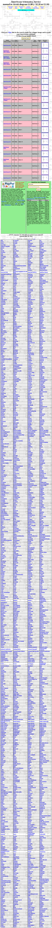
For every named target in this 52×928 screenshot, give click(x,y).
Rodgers (30, 762)
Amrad (15, 277)
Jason (29, 544)
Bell (14, 320)
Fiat (2, 464)
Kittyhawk (3, 565)
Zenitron (3, 926)
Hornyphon (16, 528)
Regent (29, 745)
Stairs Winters (16, 815)
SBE (29, 777)
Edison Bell (16, 422)
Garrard (30, 479)
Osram (29, 676)
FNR (41, 469)
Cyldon (41, 390)
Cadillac (3, 356)
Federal (29, 460)
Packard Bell (16, 679)
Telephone (42, 848)
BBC (14, 315)
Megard (41, 617)
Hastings (3, 518)
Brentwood (3, 339)
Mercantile (30, 620)
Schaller (30, 778)
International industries (6, 540)
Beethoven (30, 317)
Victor (29, 891)
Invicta (2, 541)
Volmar (2, 896)
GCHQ (15, 480)
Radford (3, 717)
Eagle (14, 417)
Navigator (3, 654)
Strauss (15, 827)
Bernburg (3, 326)
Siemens (30, 790)
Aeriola (2, 250)
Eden (2, 422)
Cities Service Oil (17, 370)
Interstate (42, 540)
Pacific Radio (31, 677)
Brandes (15, 336)
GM (29, 491)
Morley (29, 633)
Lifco (14, 586)
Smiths (29, 799)
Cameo (2, 357)
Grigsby (30, 504)
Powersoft (15, 709)
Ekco (2, 427)
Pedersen (3, 689)
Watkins (41, 902)
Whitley (15, 914)
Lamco (2, 577)
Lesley (29, 583)
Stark (41, 818)
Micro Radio (4, 624)
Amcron (30, 270)
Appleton (3, 283)
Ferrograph (42, 463)
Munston (42, 639)
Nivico (41, 657)
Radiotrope (3, 735)
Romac (29, 765)
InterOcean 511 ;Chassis (7, 99)
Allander (42, 264)
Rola (29, 763)
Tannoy (29, 839)
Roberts (19, 200)
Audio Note (16, 299)
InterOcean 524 (7, 135)
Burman (3, 351)
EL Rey (41, 427)
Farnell (2, 458)
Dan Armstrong (43, 391)
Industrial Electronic (32, 535)
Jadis (41, 543)
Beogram (30, 323)
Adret (14, 246)
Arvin (41, 292)
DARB (2, 394)
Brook (14, 342)
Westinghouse (31, 910)
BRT (29, 344)
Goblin (41, 491)
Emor (29, 442)
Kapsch (2, 558)
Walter (29, 899)
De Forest (15, 399)
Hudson (41, 529)
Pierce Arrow (31, 697)
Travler (15, 868)
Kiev (41, 562)
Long (2, 590)
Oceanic (2, 670)
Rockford (3, 762)
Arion (14, 289)
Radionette (42, 732)
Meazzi (29, 615)
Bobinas (2, 333)
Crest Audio (42, 387)
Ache (29, 241)
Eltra (29, 439)
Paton (29, 686)
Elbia (14, 428)
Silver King (42, 791)
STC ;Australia (4, 821)
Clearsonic (42, 372)
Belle (29, 320)
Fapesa (29, 457)
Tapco (41, 839)
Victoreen (42, 891)
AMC (14, 270)
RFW (2, 753)
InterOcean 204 (7, 69)
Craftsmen (42, 385)
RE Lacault (3, 742)
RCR (29, 741)
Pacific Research (43, 677)
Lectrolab (15, 581)
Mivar (41, 629)
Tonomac (15, 861)
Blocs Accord (4, 332)
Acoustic (15, 243)
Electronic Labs (31, 434)
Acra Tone (3, 244)
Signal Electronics (17, 791)
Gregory (3, 504)
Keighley (15, 559)
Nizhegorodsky (4, 658)
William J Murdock (44, 916)
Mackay (2, 595)
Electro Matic (4, 433)
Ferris (29, 463)
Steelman (15, 821)
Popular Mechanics (5, 706)
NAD (41, 644)
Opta (41, 673)
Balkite (2, 311)
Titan (41, 858)
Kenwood (3, 562)
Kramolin (15, 571)
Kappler (41, 556)
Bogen (14, 333)
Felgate (2, 461)
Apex (2, 281)
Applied (15, 283)
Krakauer (3, 571)
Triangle (41, 868)
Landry (15, 577)
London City (31, 589)
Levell (14, 584)
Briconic (42, 339)
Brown (41, 342)
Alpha (2, 267)
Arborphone (42, 283)
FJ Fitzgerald (16, 467)
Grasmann (30, 501)
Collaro (15, 376)
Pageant (15, 680)
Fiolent (41, 464)
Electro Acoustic (17, 431)
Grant (41, 500)
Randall (2, 736)
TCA (2, 842)
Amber (2, 270)
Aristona (42, 289)
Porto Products (4, 707)
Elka (41, 437)
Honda (29, 527)
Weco (2, 907)
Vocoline (3, 895)
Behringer (42, 317)
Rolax (2, 765)
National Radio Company (43, 649)
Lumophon (42, 592)
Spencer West (16, 811)
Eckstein (30, 421)
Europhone (3, 452)
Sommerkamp (43, 803)
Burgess (29, 350)
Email (22, 203)
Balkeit (41, 310)
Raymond (3, 739)
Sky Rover (30, 797)
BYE (2, 354)
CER (41, 364)
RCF (14, 741)
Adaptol (30, 244)
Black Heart (3, 330)
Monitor (3, 632)
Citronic (30, 370)
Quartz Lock (31, 716)
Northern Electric (5, 665)
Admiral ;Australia (5, 246)
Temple (29, 851)
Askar (29, 293)
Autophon (3, 304)
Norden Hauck (31, 661)
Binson (29, 329)
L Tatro (2, 576)
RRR (14, 766)
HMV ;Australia (31, 525)
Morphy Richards (44, 633)
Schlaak (2, 780)
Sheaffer (15, 789)
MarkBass (42, 606)
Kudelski (30, 573)
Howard (41, 528)
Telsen (14, 851)
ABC (2, 240)
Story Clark (30, 826)
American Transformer (6, 274)
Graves (41, 501)
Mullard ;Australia (5, 639)
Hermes (41, 521)
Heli (41, 519)
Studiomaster (31, 829)
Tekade (29, 845)
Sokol (2, 802)
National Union (4, 652)
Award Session (16, 307)
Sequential (30, 786)
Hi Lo (2, 524)
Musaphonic (31, 641)
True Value (15, 873)
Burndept (15, 351)
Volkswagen (42, 895)
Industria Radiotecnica (18, 535)
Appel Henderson (44, 281)
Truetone (30, 873)
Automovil (42, 302)
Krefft (29, 571)
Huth (29, 531)
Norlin (2, 663)
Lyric (14, 593)
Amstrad (30, 277)
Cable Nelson (31, 354)
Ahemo (41, 253)
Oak (29, 668)
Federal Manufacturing (6, 460)
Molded (15, 630)
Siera (41, 790)
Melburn (30, 618)
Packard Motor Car (32, 679)
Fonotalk (3, 470)
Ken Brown (3, 561)
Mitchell (15, 629)
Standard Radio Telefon (45, 815)
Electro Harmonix (44, 431)
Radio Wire (30, 728)
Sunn (41, 830)
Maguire (15, 600)
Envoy (14, 446)
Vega (41, 889)
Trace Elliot (30, 864)
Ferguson (30, 461)
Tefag (41, 843)
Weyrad (2, 913)
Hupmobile (15, 531)
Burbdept (15, 350)
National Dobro (17, 649)
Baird (2, 310)
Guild (14, 507)
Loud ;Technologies (5, 592)
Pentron (2, 691)
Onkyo (2, 673)
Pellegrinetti (31, 689)
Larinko (30, 579)
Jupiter (29, 553)
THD (14, 855)
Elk (28, 437)
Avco (2, 305)
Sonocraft (42, 805)
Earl (2, 418)
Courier (29, 385)
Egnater (41, 424)
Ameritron (42, 274)
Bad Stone (30, 308)
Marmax (15, 608)
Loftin (41, 587)
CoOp (14, 382)
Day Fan (42, 396)
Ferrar (14, 463)
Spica (2, 812)
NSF (41, 667)
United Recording (32, 880)
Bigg (2, 329)
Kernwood (15, 562)
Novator (15, 667)
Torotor (29, 862)
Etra (2, 451)
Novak (2, 667)
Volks (29, 895)
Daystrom (15, 397)
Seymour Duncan (32, 787)
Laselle (41, 579)
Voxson (41, 896)
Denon (2, 403)
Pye (5, 201)
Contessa (30, 381)
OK (29, 670)
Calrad (15, 356)
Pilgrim (2, 700)
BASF (29, 314)
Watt (2, 904)
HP (1, 529)
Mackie (15, 595)
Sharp (2, 789)
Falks (2, 457)
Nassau (2, 647)
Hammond (15, 513)
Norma (15, 663)
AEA (14, 247)
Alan (2, 262)
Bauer (2, 315)
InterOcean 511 (7, 105)
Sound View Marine (18, 808)
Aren (14, 286)
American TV (16, 274)
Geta (29, 488)
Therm (29, 855)
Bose (41, 335)
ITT (2, 543)
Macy (41, 595)
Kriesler (41, 571)
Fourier (2, 472)
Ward (29, 901)
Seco (14, 783)
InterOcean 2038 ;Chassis (7, 63)
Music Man (3, 642)
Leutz (2, 584)
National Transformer (45, 651)
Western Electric (43, 908)
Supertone (30, 832)
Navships (15, 654)
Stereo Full (15, 823)
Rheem (41, 753)
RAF (29, 735)
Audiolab (3, 301)
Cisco (2, 370)
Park (2, 685)
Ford (29, 470)
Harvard (30, 516)
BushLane (15, 353)
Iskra (41, 541)
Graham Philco (31, 497)
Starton (15, 820)
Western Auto (31, 908)
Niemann (3, 657)
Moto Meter (16, 636)
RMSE (14, 759)
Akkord (15, 261)
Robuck (15, 760)
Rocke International (44, 760)
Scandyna (3, 778)
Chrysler (30, 369)
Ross (41, 765)
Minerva (42, 626)
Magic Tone (16, 598)
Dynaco (2, 415)
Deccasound (16, 400)
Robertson (3, 760)
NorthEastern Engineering (43, 664)
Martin (2, 609)
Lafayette (30, 576)
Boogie (14, 335)
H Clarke (3, 509)
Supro (14, 834)
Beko (14, 318)
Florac (41, 467)
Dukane (29, 412)
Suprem (41, 832)
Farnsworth (16, 458)
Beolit (41, 323)
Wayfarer (42, 904)
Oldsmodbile (16, 671)
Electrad (3, 430)
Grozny (29, 506)
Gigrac (15, 489)
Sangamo (30, 772)
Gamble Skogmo (43, 477)
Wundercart (16, 922)
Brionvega (15, 341)
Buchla (41, 347)
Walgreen (3, 899)
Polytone (15, 704)
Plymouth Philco (31, 703)
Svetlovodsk (42, 834)
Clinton (29, 373)
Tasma (14, 840)
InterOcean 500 (7, 75)
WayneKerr (3, 905)
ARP (41, 290)
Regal (2, 745)
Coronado (42, 382)
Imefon (2, 534)
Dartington (15, 394)
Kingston (30, 564)
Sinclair (2, 796)
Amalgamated (16, 268)
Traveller (3, 868)
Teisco (14, 845)
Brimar (2, 341)
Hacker (23, 200)
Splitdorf (15, 814)
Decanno (42, 399)
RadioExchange (31, 729)
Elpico (14, 439)
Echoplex (30, 419)
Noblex (15, 660)
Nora (41, 660)
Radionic (3, 734)
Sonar (14, 805)
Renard (41, 747)
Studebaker (16, 829)
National (15, 652)
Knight (15, 567)
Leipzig (29, 581)
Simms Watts (4, 794)
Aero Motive (31, 250)
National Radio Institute (6, 651)
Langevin (15, 579)
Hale (41, 510)
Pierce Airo (15, 697)
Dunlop (29, 414)
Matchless (3, 612)
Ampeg (2, 275)
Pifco (29, 698)
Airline (41, 256)
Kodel (14, 568)
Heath (14, 519)
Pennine (41, 689)
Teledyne (15, 848)
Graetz (2, 497)
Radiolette (30, 731)
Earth (14, 418)
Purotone (3, 713)
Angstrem (15, 278)
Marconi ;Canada (5, 605)
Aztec (14, 308)
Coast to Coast (31, 375)
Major (29, 602)
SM (14, 799)
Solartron (30, 802)
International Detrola (44, 538)
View (41, 892)
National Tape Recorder (33, 651)
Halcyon (30, 510)
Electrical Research (5, 431)
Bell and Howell (4, 320)
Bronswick (3, 342)
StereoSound (43, 823)
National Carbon (43, 647)
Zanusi (15, 925)
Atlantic (41, 296)
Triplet (41, 870)
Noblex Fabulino (4, 660)
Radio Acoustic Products (6, 719)
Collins (29, 376)
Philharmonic (43, 694)
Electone (42, 428)
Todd (29, 859)
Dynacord (15, 415)
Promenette (3, 711)
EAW (41, 418)
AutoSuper (30, 304)
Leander (42, 580)
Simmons (42, 793)
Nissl (29, 657)
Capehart (15, 359)
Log (34, 238)
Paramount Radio (44, 683)
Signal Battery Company (6, 791)
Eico (41, 425)
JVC (41, 553)
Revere (2, 751)
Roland (41, 763)
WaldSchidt (42, 898)
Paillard (30, 680)
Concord (30, 379)
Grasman (15, 501)
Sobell (2, 800)
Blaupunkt (42, 330)
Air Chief (30, 255)
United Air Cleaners (44, 879)
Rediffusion (16, 744)
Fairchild (15, 455)
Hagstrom (15, 510)
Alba (14, 262)
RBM (29, 739)
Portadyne (30, 706)
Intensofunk (42, 537)
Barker (41, 312)
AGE (2, 253)
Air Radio (30, 256)
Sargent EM (30, 775)
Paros (41, 685)
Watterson (15, 904)
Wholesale (30, 914)
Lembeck (42, 581)
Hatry (14, 518)
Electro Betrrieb (31, 431)
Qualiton (3, 716)
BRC (14, 338)
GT (1, 507)
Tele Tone (30, 846)
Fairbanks (3, 455)
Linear (2, 587)
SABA (2, 769)
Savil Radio (16, 777)
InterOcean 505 (7, 81)
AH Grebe (30, 253)
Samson (2, 772)
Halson (15, 512)
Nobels (14, 658)
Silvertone (30, 793)
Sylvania (42, 836)
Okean (41, 670)
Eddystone (42, 421)
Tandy (14, 839)
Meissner (15, 618)
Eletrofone (42, 436)
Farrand (30, 458)
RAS (2, 738)
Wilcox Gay (16, 916)
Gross (14, 506)
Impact (15, 534)
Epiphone (30, 446)
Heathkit (30, 519)
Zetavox (41, 926)
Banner (15, 312)
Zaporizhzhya (31, 925)
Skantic (2, 797)
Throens (41, 856)
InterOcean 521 (7, 129)
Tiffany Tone (16, 858)
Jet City (2, 549)
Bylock (15, 354)
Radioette (15, 729)
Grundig (42, 506)
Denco (41, 402)
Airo (14, 258)
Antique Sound (4, 280)
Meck (2, 617)
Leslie (41, 583)
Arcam (15, 284)
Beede (14, 317)
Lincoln (29, 586)
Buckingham (4, 348)
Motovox (15, 638)
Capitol (29, 359)
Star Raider (42, 817)
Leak (29, 580)
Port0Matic (16, 706)
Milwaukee (30, 626)
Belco (29, 318)
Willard (29, 916)
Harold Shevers (31, 515)
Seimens (3, 784)
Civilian (41, 370)
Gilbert (29, 489)
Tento (14, 853)
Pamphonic (42, 682)
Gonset (29, 494)
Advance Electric (32, 246)
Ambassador (42, 268)
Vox (29, 896)
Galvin (29, 477)
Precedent (30, 709)
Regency (15, 745)
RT (1, 768)
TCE (14, 842)
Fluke (2, 469)
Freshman (30, 473)
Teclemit (15, 843)
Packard (3, 680)
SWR (29, 836)
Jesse (41, 547)
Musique (3, 644)
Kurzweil (42, 573)
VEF (29, 889)
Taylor (41, 840)
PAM (29, 682)
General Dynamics (17, 483)
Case (2, 363)
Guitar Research (31, 507)
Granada (3, 500)
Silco (29, 791)
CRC (14, 387)
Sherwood (3, 790)
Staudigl (41, 820)
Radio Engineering (44, 721)
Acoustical (30, 243)
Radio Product (43, 723)
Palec (2, 682)
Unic (2, 879)
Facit (14, 454)
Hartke (2, 516)
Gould (41, 495)
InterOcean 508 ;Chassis (7, 87)
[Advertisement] (26, 21)
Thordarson (16, 856)
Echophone (15, 419)
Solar (14, 802)
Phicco (29, 692)
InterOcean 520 (7, 123)
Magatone (3, 598)
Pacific (2, 679)
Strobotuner (42, 827)
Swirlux (15, 836)
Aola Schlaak (43, 280)
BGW (29, 327)
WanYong (15, 901)
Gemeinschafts (43, 482)
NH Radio (42, 655)
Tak (29, 837)
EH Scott (15, 425)
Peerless (15, 689)
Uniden (29, 879)
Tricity (2, 870)
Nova (41, 665)
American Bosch (43, 270)
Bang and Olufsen (5, 312)
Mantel (2, 604)
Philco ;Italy (16, 694)
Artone (29, 292)
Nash (41, 645)
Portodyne (42, 707)
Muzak (15, 644)
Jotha (14, 552)
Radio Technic (31, 726)
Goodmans (42, 494)
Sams (41, 771)
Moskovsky (30, 635)
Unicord (15, 879)
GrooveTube (3, 506)
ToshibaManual (17, 864)
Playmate (15, 701)
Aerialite (42, 249)
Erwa (29, 448)
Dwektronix (42, 414)
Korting (15, 570)
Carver (29, 362)
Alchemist (30, 262)
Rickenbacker (43, 754)
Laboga (15, 576)
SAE (29, 769)
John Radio (16, 550)
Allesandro (3, 265)
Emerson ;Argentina (18, 440)
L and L (41, 574)
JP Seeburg (30, 552)
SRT (2, 815)
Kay (41, 558)
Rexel (29, 751)
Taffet (14, 837)
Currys (29, 390)
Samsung (15, 772)
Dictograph (30, 405)
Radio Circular (43, 719)
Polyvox (29, 704)
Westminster (42, 910)
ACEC (2, 241)
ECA (2, 419)
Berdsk (2, 324)
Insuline (30, 537)
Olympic (30, 671)
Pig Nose (42, 698)
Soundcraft (42, 808)
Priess (29, 710)
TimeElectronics (31, 858)
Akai (41, 259)
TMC (2, 859)
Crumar (41, 388)
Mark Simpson (16, 606)
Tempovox (3, 853)
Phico (41, 692)
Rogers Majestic (43, 762)
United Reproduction (5, 882)
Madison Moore (4, 596)
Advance (42, 246)
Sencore (2, 786)
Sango (2, 774)
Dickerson (15, 405)
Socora (29, 800)
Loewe (29, 587)
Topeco (29, 861)
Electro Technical (17, 433)
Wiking (41, 914)
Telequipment (4, 849)
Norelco (41, 661)
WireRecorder (16, 919)
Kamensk (15, 556)
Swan (2, 836)
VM (40, 893)
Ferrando (42, 461)
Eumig (29, 451)
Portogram (3, 709)
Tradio (2, 865)
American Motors (44, 272)
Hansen (41, 513)
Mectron (15, 617)
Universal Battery (44, 882)
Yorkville (42, 923)
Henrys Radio (16, 521)
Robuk (29, 760)
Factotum (30, 454)
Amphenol (30, 275)
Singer (14, 796)
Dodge (14, 408)
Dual (41, 411)
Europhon (42, 451)
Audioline (15, 301)
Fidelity (15, 464)
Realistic (30, 742)
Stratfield (3, 827)
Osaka (14, 676)
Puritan (41, 711)
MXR (29, 644)
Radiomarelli (43, 731)
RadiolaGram (16, 731)
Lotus (41, 590)
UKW (41, 876)
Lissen (14, 587)
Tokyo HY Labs (43, 859)
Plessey (41, 701)
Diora (14, 406)
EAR (41, 417)
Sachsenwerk (16, 769)
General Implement (5, 485)
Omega (41, 671)
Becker (2, 317)
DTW (14, 411)
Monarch (30, 630)
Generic (15, 486)
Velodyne (3, 891)
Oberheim (42, 668)
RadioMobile (16, 732)
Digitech (3, 406)
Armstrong (30, 290)
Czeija (14, 391)
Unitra (29, 882)
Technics (3, 843)
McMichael (42, 614)
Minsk (2, 627)
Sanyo (2, 775)
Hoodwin (42, 527)
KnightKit (30, 567)
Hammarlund (4, 513)
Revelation (42, 750)
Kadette (29, 555)
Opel (14, 673)
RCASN (2, 741)
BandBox (30, 311)
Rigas (29, 756)
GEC (41, 480)
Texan (2, 855)
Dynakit (30, 415)
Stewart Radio (31, 824)
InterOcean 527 (7, 153)
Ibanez (41, 531)
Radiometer (3, 732)
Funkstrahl (30, 474)
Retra (29, 750)
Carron (2, 362)
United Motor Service (6, 880)
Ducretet (15, 412)
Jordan (2, 552)
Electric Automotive (32, 430)
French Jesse (16, 473)
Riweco (15, 757)
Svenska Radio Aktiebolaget (31, 834)
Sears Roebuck (43, 781)
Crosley (15, 388)
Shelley (29, 789)
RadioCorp (3, 729)
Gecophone (3, 482)
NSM (2, 668)
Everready (30, 452)
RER (14, 750)
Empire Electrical (5, 443)
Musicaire (30, 642)
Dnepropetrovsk (43, 406)
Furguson (42, 474)
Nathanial (15, 647)
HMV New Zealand (44, 525)
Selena (14, 784)
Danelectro (3, 393)
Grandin (30, 500)
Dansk (41, 393)
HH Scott (42, 522)
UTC (14, 886)
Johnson (30, 550)
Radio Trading (43, 726)
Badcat (41, 308)
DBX (2, 399)
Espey (2, 449)
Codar (41, 375)
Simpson (42, 794)
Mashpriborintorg (44, 609)
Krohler (15, 573)
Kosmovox (30, 570)
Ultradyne (15, 877)
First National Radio (18, 466)
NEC (29, 654)
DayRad (3, 397)
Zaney (2, 925)
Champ (29, 366)
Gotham (30, 495)
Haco (41, 509)
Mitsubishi (30, 629)
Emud (2, 445)
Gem (29, 482)
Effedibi (30, 424)
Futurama (42, 476)
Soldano (2, 803)
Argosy (2, 287)
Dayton (29, 397)
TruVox (15, 874)
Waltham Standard (44, 899)
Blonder (30, 332)
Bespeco (41, 326)
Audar (29, 298)
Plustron (3, 703)
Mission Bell (42, 627)
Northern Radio (17, 665)
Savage (2, 777)
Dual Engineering (32, 411)
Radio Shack (16, 726)
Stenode (2, 823)
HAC (14, 509)
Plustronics (15, 703)
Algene (29, 264)
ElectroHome (31, 433)
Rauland (30, 738)
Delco (41, 400)
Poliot (2, 704)
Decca (2, 400)
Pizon (41, 700)
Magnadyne (30, 598)
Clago (2, 372)
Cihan (41, 369)
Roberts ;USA (43, 759)
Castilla (15, 363)
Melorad (42, 618)
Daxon (29, 396)
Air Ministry (16, 256)
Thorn (29, 856)
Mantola (15, 604)
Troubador (42, 871)
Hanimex (30, 513)
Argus (14, 287)
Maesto (29, 596)
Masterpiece (42, 611)
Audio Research (31, 299)
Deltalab (30, 402)
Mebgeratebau (43, 615)
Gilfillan (41, 489)
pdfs (16, 203)
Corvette (30, 384)
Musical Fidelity (43, 642)
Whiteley (3, 914)
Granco (15, 500)
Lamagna (42, 576)
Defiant (29, 400)
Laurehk (3, 580)
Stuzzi (41, 829)
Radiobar (42, 728)
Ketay (29, 562)
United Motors (16, 880)
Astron (41, 295)
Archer (29, 284)
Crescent (30, 387)
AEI (41, 247)
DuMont (3, 414)
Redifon (29, 744)
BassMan (42, 314)
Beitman (3, 318)
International (16, 540)
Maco (29, 595)
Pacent (14, 677)
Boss (2, 336)
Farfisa (41, 457)
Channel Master (17, 367)
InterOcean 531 (7, 171)
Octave (15, 670)
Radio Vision (16, 728)
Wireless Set (3, 919)
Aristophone (3, 290)
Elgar (2, 437)
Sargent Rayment (44, 775)
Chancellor (3, 367)
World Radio (4, 920)
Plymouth (42, 703)
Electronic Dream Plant (18, 434)
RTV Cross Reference (18, 768)
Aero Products (43, 250)
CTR (14, 390)
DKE (29, 406)
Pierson (15, 698)
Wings (41, 917)
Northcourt (30, 663)
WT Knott (3, 922)
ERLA (41, 446)
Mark (29, 606)
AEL (2, 249)
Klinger (2, 567)
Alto (2, 268)
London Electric (43, 589)
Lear (2, 581)
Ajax (14, 259)
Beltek (14, 321)
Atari (2, 296)
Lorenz (29, 590)
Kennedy (15, 561)
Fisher (29, 466)
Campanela (16, 357)
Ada (14, 244)
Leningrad (3, 583)
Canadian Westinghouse (6, 359)
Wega (14, 907)
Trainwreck (16, 865)
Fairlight (30, 455)
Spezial (41, 811)
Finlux (29, 464)
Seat (2, 783)
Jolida (41, 550)
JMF (41, 549)
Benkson (3, 323)
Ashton (15, 293)
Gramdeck (15, 498)
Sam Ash (15, 771)
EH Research (4, 425)
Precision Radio (43, 709)
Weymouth (42, 911)
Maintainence (4, 602)
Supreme (3, 834)
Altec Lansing (43, 267)
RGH (29, 753)
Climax (15, 373)
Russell (29, 768)
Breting (15, 339)
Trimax (15, 870)
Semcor (41, 784)
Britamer (30, 341)
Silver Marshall (4, 793)
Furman (15, 476)
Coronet (3, 384)
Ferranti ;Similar (5, 463)
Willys (2, 917)
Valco (41, 886)
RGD (14, 753)
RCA (41, 739)
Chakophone (16, 366)
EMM (14, 442)
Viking (14, 893)
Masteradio (30, 611)
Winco (14, 917)
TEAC (29, 842)
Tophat (41, 861)
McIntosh (30, 614)
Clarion (15, 372)
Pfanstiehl (15, 692)
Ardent (41, 284)
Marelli (41, 605)
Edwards (15, 424)
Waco (29, 898)
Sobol (14, 800)
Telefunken (30, 848)
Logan (2, 589)
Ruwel (41, 768)
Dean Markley (31, 399)
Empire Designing (44, 442)
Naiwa (2, 645)
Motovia (3, 638)
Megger (2, 618)
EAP (29, 417)
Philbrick (3, 694)
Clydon (2, 375)
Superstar (15, 832)
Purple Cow (16, 713)
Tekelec (41, 845)
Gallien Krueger (17, 477)
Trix (2, 871)
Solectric (15, 803)
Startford (3, 820)
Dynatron (3, 417)
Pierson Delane (4, 698)
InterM (15, 538)
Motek (2, 636)
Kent (41, 561)
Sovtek (14, 809)
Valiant (2, 888)
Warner (2, 902)
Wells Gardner (31, 907)
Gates (41, 479)
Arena (29, 286)
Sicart (14, 790)
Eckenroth (3, 421)
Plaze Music (30, 701)
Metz (2, 623)
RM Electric (42, 757)
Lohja (14, 589)
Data (29, 394)
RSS (41, 766)
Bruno (2, 345)
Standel (15, 817)
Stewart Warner (4, 826)
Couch (14, 385)
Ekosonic (15, 427)
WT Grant (42, 920)
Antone (15, 280)
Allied (29, 265)
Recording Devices (44, 742)
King (2, 564)
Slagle (41, 797)
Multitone (15, 639)
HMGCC (15, 525)
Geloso (14, 482)
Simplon (30, 794)
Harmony (15, 515)
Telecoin (3, 848)
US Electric (3, 885)
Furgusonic (3, 476)
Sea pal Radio (16, 781)
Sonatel (29, 805)
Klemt (29, 565)
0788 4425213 (8, 205)
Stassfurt (30, 820)
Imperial (30, 534)
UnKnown (42, 883)
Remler (29, 747)
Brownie (3, 344)
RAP (41, 736)
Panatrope (15, 683)
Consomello (16, 381)
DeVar (41, 403)
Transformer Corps (5, 867)
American (30, 274)
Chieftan (15, 369)
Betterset (3, 327)
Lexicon (2, 586)
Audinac (42, 298)
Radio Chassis (31, 719)
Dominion (30, 408)
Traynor (30, 868)
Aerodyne (3, 252)
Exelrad (2, 454)
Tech (41, 842)
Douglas (30, 409)
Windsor (30, 917)
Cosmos (41, 384)
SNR (41, 799)
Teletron (30, 849)
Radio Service (4, 726)
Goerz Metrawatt (5, 492)
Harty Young (16, 516)
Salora (2, 771)
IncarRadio (42, 534)
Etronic (15, 451)
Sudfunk (3, 830)
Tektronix (3, 846)
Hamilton (42, 512)
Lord (14, 590)
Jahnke (2, 544)
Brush (29, 345)
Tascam (2, 840)
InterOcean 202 (7, 45)
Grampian (42, 498)
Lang (41, 577)
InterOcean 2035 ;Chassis (7, 51)
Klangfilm (15, 565)
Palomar (15, 682)
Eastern (29, 418)
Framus (29, 472)
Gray (14, 503)
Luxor (2, 593)
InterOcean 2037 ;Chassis (7, 57)
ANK (29, 278)
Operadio (30, 673)
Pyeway (2, 714)
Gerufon (15, 488)
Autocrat (15, 302)
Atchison (15, 296)
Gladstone (3, 491)
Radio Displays (16, 721)
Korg (2, 570)
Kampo (29, 556)
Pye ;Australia (43, 713)
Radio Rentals (43, 725)
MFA (29, 623)
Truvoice (3, 874)
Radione (30, 732)
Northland (30, 665)
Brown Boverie (31, 342)
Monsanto (30, 632)
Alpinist (15, 267)
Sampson (30, 771)
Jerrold (15, 547)
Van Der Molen (31, 888)
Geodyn (41, 486)
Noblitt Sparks (31, 660)
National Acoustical (32, 647)
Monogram (15, 632)
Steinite (29, 821)
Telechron (42, 846)
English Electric (4, 446)
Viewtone (3, 893)
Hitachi (29, 524)
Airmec (2, 258)
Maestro (41, 596)
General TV (3, 486)
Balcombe (15, 310)
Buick (41, 348)
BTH (14, 347)
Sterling (2, 824)
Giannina (42, 488)
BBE (29, 315)
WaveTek (30, 904)
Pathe (14, 686)
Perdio (14, 691)
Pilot (14, 700)
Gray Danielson (4, 503)
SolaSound (42, 802)
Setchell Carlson (17, 787)
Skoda (14, 797)
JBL (41, 544)
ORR (29, 674)
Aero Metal (16, 250)
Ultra (2, 877)
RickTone (3, 756)
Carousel (42, 360)
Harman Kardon (5, 515)
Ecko (14, 421)
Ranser (29, 736)
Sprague (30, 814)
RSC (29, 766)
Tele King (15, 846)
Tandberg (3, 839)
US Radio (15, 885)
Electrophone (4, 436)
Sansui (41, 774)
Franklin (42, 472)
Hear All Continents (5, 519)
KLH (41, 565)
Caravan (42, 359)
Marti (41, 608)
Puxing (29, 713)
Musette (41, 641)
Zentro (15, 926)
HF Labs (15, 522)
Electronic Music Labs (45, 434)
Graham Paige (16, 497)
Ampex (15, 275)
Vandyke (42, 888)
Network (42, 654)
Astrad (29, 295)
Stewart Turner (43, 824)
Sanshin (29, 774)
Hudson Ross (31, 529)
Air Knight (3, 256)
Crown (29, 388)
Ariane (41, 287)
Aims (2, 255)
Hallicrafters (4, 512)
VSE (2, 898)
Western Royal (4, 910)
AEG (29, 247)
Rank (14, 736)
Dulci (41, 412)
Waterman (30, 902)
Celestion (3, 364)
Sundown (30, 830)
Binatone (15, 329)
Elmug (2, 439)
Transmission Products (33, 867)
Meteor (15, 621)
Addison (41, 244)
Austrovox (3, 302)
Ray (41, 738)
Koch (2, 568)
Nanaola (30, 645)
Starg (29, 818)
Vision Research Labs (33, 893)
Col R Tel (3, 376)
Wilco (2, 916)
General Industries (17, 485)
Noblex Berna (31, 658)
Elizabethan (16, 437)
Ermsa (2, 448)
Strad (41, 826)
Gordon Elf (16, 495)
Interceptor (3, 538)
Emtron (29, 443)
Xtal (41, 922)
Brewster (30, 339)
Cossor (2, 385)
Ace (40, 240)
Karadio (15, 558)
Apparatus (30, 281)
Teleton (15, 849)
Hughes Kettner (4, 531)
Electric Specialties (44, 430)
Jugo (2, 553)
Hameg (29, 512)
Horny (2, 528)
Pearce (14, 688)
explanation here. (31, 198)
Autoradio (15, 304)
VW (14, 898)
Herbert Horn (31, 521)
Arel (2, 286)
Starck (14, 818)
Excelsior (42, 452)
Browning (15, 344)
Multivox (30, 639)
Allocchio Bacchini (44, 265)
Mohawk (3, 630)
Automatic (30, 302)
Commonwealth (17, 379)
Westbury (3, 908)
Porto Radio (16, 707)
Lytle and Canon (32, 593)
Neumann (3, 655)
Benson (15, 323)
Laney (29, 577)
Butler (41, 353)
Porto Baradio (43, 706)
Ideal (41, 532)
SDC (2, 781)
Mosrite (41, 635)
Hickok (15, 524)
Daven (41, 394)
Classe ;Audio (31, 372)
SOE (41, 800)
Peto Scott (3, 692)
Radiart (29, 717)
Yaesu (2, 923)
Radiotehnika (31, 734)
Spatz (2, 811)
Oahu (14, 668)
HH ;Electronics (31, 522)
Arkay (14, 290)
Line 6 (41, 586)
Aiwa (2, 259)
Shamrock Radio (43, 787)
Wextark (30, 911)
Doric (14, 409)
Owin (41, 676)
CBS (41, 363)
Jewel (14, 549)
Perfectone (30, 691)
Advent (2, 247)
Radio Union (4, 728)
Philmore (30, 695)
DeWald (2, 405)
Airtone (29, 258)
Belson (2, 321)
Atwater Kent (16, 298)
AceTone (15, 241)
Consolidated (4, 381)
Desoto (14, 403)
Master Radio (16, 611)
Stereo (29, 823)
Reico (2, 747)
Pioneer (29, 700)
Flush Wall (15, 469)
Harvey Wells (43, 516)
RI (14, 754)
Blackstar (30, 330)
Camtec (29, 357)
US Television (31, 885)
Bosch (29, 335)
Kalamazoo (3, 556)
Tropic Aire (30, 871)
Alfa (14, 264)
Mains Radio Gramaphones (43, 600)
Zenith (41, 925)
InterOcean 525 (7, 141)
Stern (14, 824)
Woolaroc (30, 919)
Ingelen (15, 537)
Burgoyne (42, 350)
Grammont (30, 498)
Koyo (41, 570)
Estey (29, 449)
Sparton (41, 809)
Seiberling (30, 783)
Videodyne (15, 892)
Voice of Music (16, 895)
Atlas (2, 298)
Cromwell (3, 388)
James (14, 544)
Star (2, 818)
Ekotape (30, 427)
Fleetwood (30, 467)
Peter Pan (42, 691)
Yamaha (15, 923)
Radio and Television (18, 719)
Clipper (41, 373)
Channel (30, 367)
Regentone (42, 745)
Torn (2, 862)
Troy (2, 873)
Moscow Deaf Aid (5, 635)
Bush (3, 201)
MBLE (2, 614)
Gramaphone (4, 498)
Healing (41, 518)
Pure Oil (30, 711)
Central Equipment (17, 364)
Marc (41, 604)
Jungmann (15, 553)
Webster (41, 905)
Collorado (42, 376)
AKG (2, 261)
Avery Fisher (16, 305)
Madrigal (15, 596)
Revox (14, 751)
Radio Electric (31, 721)
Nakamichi (15, 645)
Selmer (29, 784)
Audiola (41, 299)
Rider (14, 756)
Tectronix (30, 843)
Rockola (15, 762)
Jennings (3, 547)
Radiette (42, 717)
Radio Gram (4, 723)
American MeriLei (32, 272)
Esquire (15, 449)
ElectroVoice (31, 436)
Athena (29, 296)
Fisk (41, 466)
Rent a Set (15, 748)
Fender (15, 461)
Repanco (42, 748)
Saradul (15, 775)
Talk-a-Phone (43, 837)
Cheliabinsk (42, 367)
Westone (15, 911)
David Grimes (16, 396)
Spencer (30, 811)
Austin (41, 301)
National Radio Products (19, 651)
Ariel (2, 289)
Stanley (29, 817)
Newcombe (15, 655)
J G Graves (16, 543)
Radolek (15, 735)
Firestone (3, 466)
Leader (15, 580)
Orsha (41, 674)
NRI (29, 667)
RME (2, 759)
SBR (41, 777)
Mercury (42, 620)
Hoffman (3, 527)
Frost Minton (4, 474)
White (41, 913)
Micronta (15, 624)
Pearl (29, 688)
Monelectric (42, 630)
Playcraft (3, 701)
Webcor (29, 905)
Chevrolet (3, 369)
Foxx (14, 472)
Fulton (14, 474)
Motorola (42, 636)
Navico (41, 652)
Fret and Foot (43, 473)
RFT (41, 751)
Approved (30, 283)
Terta (29, 853)
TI (1, 858)
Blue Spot (42, 332)
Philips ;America (5, 695)
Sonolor (2, 806)
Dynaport (42, 415)
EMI (29, 440)
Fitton (2, 467)
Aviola (29, 305)
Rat (14, 738)
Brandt (29, 336)
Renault (2, 748)
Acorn (2, 243)
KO (40, 567)
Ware (41, 901)
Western (15, 910)
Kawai (29, 558)
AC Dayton (16, 240)
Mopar (15, 633)
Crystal (2, 390)
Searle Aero (30, 781)
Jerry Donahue (31, 547)
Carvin (41, 362)
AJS (29, 259)
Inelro (2, 537)
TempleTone (42, 851)
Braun (41, 336)
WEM (41, 907)
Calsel (29, 356)
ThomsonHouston (5, 856)
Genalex (3, 483)
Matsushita (15, 612)
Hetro (2, 522)
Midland (30, 624)
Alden (41, 262)
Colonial (3, 378)
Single (29, 796)
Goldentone (30, 492)
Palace (41, 680)
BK (40, 329)
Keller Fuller (31, 559)
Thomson (42, 855)
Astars (41, 293)
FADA (41, 454)
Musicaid (15, 642)
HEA (29, 518)
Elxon (41, 439)
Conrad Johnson (43, 379)
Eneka (29, 445)
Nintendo (15, 657)
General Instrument (32, 485)
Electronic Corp (4, 434)
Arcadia (2, 284)
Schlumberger (16, 780)
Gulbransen (42, 507)
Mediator (30, 617)
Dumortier (15, 414)
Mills (14, 626)
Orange (2, 674)
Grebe (41, 503)
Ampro (2, 277)
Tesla (41, 853)
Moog (2, 633)
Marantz (30, 604)
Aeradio (30, 249)
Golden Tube (16, 492)
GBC (2, 480)
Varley (2, 889)
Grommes (42, 504)
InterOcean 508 (7, 93)
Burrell (41, 351)
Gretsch (15, 504)
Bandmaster (42, 311)
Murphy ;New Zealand (18, 641)
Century (30, 364)
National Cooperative (6, 649)
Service (41, 786)
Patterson (42, 686)
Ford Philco (16, 470)
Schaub (41, 778)
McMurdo (15, 615)
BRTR (41, 344)
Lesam (14, 583)
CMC (14, 375)
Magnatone (42, 598)
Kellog (41, 559)
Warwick (15, 902)
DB (40, 397)
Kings (14, 564)
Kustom (2, 574)
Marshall (30, 608)
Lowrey (15, 592)
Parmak (30, 685)
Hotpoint (30, 528)
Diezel (41, 405)
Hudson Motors (17, 529)
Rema (14, 747)
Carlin (14, 360)
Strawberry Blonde (32, 827)
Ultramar (30, 877)
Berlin (29, 324)
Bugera (29, 348)
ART (2, 292)
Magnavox (3, 600)
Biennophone (43, 327)
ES (40, 448)
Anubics (30, 280)
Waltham (3, 901)
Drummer (3, 411)
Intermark (30, 538)
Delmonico (3, 402)
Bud (14, 348)
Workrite (42, 919)
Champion (42, 366)
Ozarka (2, 677)
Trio (29, 870)
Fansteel (15, 457)
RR (1, 766)
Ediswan (42, 422)
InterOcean (30, 540)
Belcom (41, 318)
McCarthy (15, 614)
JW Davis (3, 555)
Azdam (2, 308)
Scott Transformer (32, 780)
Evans (14, 452)
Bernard (42, 324)
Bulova (2, 350)
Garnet (2, 479)
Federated (42, 460)
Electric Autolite (17, 430)
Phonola (3, 697)
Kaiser (41, 555)
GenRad (30, 486)
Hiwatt (41, 524)
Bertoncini (30, 326)
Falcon (41, 455)
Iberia (2, 532)
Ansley (41, 278)
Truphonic (42, 873)
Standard (3, 817)
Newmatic (30, 655)
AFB (29, 252)
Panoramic (30, 683)
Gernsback (3, 488)
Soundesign (3, 809)
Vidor (29, 892)
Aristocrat (30, 289)
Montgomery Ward (44, 632)
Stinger (15, 826)
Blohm (14, 332)
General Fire (31, 483)
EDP (2, 424)
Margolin (3, 606)
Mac (41, 593)
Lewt (41, 584)
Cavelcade (30, 363)
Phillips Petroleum (17, 695)
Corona (29, 382)
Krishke (2, 573)
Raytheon (15, 739)
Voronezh (15, 896)
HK (1, 525)
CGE (2, 366)
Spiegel (29, 812)
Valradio (15, 888)
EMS (14, 443)
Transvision (42, 867)
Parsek (2, 686)
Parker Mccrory (17, 685)
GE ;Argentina (31, 480)
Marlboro (3, 608)
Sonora (15, 806)
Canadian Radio (43, 357)
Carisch (2, 360)
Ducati (2, 412)
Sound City (42, 806)
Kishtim (41, 564)
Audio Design (4, 299)
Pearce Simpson (4, 688)
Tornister (15, 862)
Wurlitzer (30, 922)
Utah (2, 886)
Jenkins (41, 546)
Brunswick (15, 345)
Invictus (15, 541)
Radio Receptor (31, 725)
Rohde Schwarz (17, 763)
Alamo (41, 261)
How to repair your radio (40, 197)
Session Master (4, 787)
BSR (41, 345)
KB (1, 559)
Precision (3, 710)
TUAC (29, 874)
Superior (3, 832)
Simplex (15, 794)
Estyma (41, 449)
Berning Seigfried (17, 326)
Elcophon (30, 428)
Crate (2, 387)
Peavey (41, 688)
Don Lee (41, 408)
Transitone (15, 867)
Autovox (42, 304)
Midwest (42, 624)
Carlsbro (30, 360)
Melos (2, 620)
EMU (41, 443)
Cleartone (3, 373)
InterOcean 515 (7, 111)
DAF (29, 391)
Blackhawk (15, 330)
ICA (14, 532)
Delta (14, 402)
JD (1, 546)
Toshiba (2, 864)
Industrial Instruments (45, 535)
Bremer (29, 338)
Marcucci (30, 605)
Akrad (29, 261)
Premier (15, 710)
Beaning (41, 315)
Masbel (15, 609)
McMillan (3, 615)
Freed (2, 473)
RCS (41, 741)
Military (3, 626)
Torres (41, 862)
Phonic (41, 695)
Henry (2, 521)
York (29, 923)
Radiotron (42, 734)
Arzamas (3, 293)
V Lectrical (30, 886)
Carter (14, 362)
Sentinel (15, 786)
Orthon (2, 676)
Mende (15, 620)
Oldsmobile (3, 671)
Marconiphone (16, 605)
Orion (14, 674)
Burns (29, 351)
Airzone (41, 258)
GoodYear (3, 495)
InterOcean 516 (7, 117)
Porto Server (31, 707)
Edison (29, 422)
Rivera (2, 757)
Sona (2, 805)
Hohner (15, 527)
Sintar (41, 796)
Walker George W (17, 899)
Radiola (2, 731)
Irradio (29, 541)
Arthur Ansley (16, 292)
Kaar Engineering (17, 555)
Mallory (41, 602)
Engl (41, 445)
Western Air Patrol (17, 908)
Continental (42, 381)
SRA (41, 814)
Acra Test (42, 243)
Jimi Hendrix (31, 549)
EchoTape (42, 419)
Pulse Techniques (17, 711)
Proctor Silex (43, 710)
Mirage (29, 627)
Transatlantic (43, 865)
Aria (29, 287)
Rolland (15, 765)
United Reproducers (44, 880)
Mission (2, 629)
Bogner (29, 333)
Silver (14, 793)
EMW (14, 445)
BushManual (31, 353)
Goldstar (15, 494)
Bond (2, 335)
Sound (29, 808)
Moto (29, 636)
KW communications (18, 574)
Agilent (15, 253)
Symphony (3, 837)
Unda (41, 877)
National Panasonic (32, 649)
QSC (14, 714)
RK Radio (30, 757)
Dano (14, 393)
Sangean (42, 772)
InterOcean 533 (7, 177)
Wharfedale (16, 913)
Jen (28, 546)
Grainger (42, 497)
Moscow (15, 635)
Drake (41, 409)
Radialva (15, 717)
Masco (29, 609)
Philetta (29, 694)
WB (14, 905)
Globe (14, 491)
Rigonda (42, 756)
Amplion (42, 275)
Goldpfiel (42, 492)
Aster (2, 295)
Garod (14, 479)
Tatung (29, 840)
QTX (29, 714)
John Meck (3, 550)
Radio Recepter (17, 725)
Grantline (3, 501)
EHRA (29, 425)
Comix (2, 379)
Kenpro (29, 561)
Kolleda (29, 568)
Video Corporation (5, 892)
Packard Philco (43, 679)
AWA (2, 307)
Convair (3, 382)
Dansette (30, 393)
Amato (29, 268)
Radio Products (4, 725)
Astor (14, 295)
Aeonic (15, 249)
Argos (41, 286)
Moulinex (30, 638)
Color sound (16, 378)
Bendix (29, 321)
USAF (41, 885)
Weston (2, 911)
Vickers (15, 891)
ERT (14, 448)
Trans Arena (31, 865)
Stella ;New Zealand (44, 821)
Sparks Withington (32, 809)
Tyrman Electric (4, 876)
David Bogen (4, 396)
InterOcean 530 (7, 165)
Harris (41, 515)
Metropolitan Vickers (44, 621)
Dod (2, 408)
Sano (14, 774)
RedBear (3, 744)
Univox (29, 883)
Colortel (30, 378)
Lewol (29, 584)
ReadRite (15, 742)
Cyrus (2, 391)
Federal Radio (16, 460)
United (14, 882)
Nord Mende (16, 661)
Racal (41, 716)
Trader (41, 864)
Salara (41, 769)
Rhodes (2, 754)
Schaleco (15, 778)
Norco (2, 661)
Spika (41, 812)
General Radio (43, 485)
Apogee (15, 281)
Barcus (29, 312)
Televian (41, 849)
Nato (29, 652)
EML (2, 442)
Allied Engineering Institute (19, 265)
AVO (41, 305)
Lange (2, 579)
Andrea (2, 278)
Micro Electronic (43, 623)
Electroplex (16, 436)
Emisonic (42, 440)
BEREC (15, 324)
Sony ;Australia (31, 806)
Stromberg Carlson (5, 829)
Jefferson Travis (17, 546)
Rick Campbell (31, 754)
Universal (3, 883)
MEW (14, 623)
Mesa (2, 621)
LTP (29, 592)
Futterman (30, 476)
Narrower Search (26, 38)
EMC (2, 440)
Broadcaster (42, 341)
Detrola (29, 403)
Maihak (29, 600)
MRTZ (41, 638)
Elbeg (2, 428)
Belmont (42, 320)
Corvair (15, 384)
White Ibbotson (31, 913)
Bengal (41, 321)
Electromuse (42, 433)
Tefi (2, 845)
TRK (14, 871)
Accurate (30, 240)
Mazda (41, 612)
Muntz (2, 641)
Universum (15, 883)
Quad (41, 714)
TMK (14, 859)
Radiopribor (16, 734)
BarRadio (3, 314)
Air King (42, 255)
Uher (29, 876)
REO (29, 748)
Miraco (15, 627)
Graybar (30, 503)
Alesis (2, 264)
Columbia (42, 378)
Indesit (2, 535)
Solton (29, 803)
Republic (3, 750)
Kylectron (30, 574)
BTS (29, 347)
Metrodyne (30, 621)
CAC (41, 354)
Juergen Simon (43, 552)
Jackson (30, 543)
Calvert (41, 356)
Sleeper (2, 799)
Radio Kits (15, 723)
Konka (41, 568)
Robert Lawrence (32, 759)
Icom (29, 532)
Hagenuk (3, 510)
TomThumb (3, 861)
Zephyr (29, 926)
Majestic (15, 602)
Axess (41, 307)
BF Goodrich (16, 327)
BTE (2, 347)
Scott (41, 780)
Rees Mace (42, 744)
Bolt (41, 333)
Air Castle (15, 255)
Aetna (14, 252)
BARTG (15, 314)
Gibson (2, 489)
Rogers (2, 763)
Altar (29, 267)
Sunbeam (15, 830)
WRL (29, 920)
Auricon (30, 301)
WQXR (15, 920)
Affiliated (42, 252)
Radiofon (42, 729)
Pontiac (41, 704)
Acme (41, 241)
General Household (44, 483)
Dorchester (3, 409)
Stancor (29, 815)
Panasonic (3, 683)
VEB (14, 889)
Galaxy (2, 477)
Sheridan (42, 789)
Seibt (41, 783)
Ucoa (14, 876)
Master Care (4, 611)
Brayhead (3, 338)
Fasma (41, 458)
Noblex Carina (43, 658)
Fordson (41, 470)
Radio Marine (31, 723)
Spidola (15, 812)
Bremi (41, 338)
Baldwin (30, 310)
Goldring (3, 494)
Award (29, 307)
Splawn (2, 814)
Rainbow (42, 735)
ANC (41, 277)
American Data (4, 272)
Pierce (41, 697)
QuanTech (15, 716)
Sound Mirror (4, 808)
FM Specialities (31, 469)
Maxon (29, 612)
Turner (41, 874)
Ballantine (15, 311)
